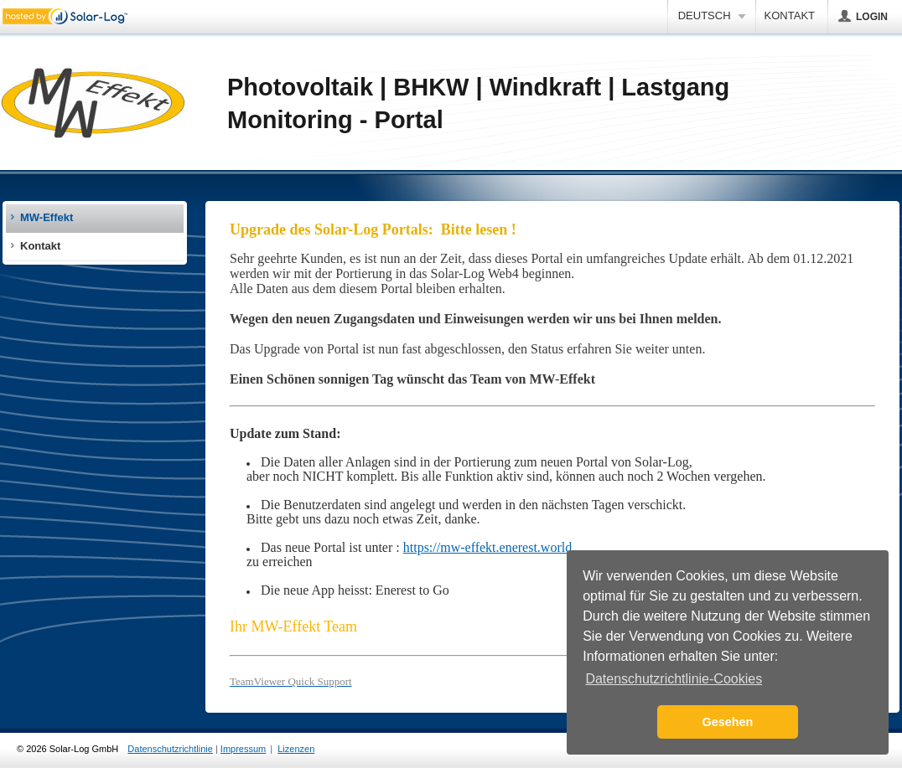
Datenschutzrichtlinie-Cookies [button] (673, 679)
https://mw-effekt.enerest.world (487, 547)
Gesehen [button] (728, 722)
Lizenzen (295, 749)
